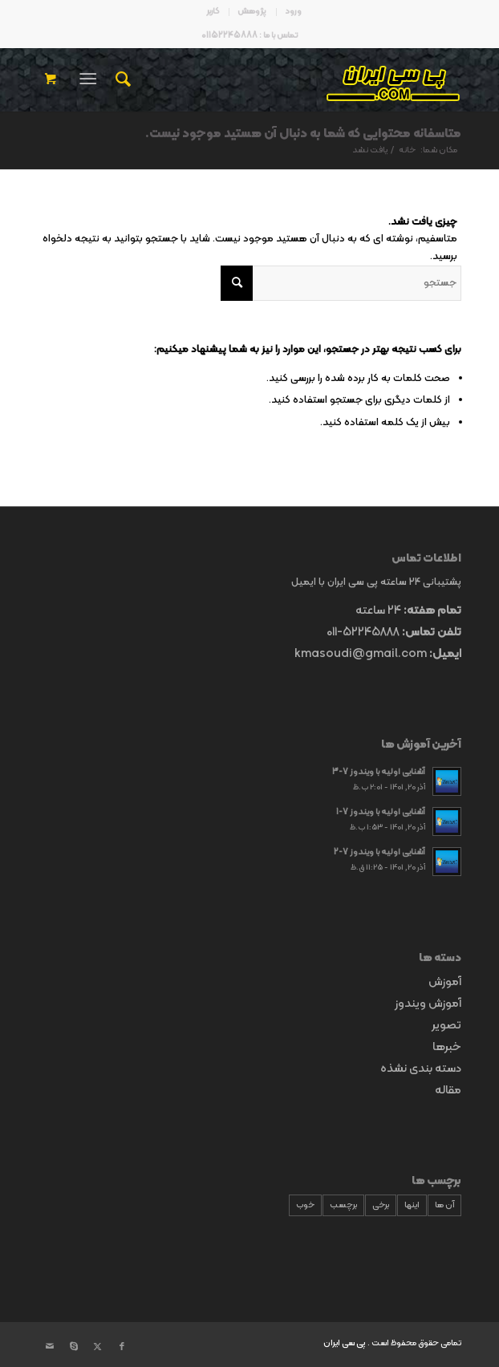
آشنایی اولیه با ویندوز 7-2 (379, 852)
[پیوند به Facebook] (122, 1347)
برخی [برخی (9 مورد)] (380, 1205)
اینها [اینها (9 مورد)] (412, 1205)
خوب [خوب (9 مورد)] (305, 1205)
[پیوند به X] (98, 1347)
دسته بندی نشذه (420, 1069)
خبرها (446, 1047)
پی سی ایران (344, 1343)
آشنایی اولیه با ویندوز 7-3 (378, 772)
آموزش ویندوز (428, 1004)
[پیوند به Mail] (50, 1347)
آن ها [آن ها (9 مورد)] (444, 1205)
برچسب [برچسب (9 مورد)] (343, 1205)
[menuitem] (293, 12)
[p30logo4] (291, 79)
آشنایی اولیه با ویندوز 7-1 (380, 812)
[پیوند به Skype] (74, 1347)
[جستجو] (121, 79)
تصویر (446, 1025)
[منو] (91, 79)
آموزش (444, 982)
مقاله (448, 1090)
